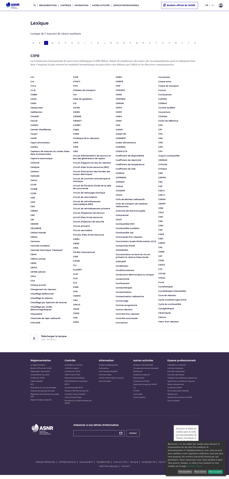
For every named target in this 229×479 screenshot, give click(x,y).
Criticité (162, 166)
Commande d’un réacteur (129, 238)
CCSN (33, 195)
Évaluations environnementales (43, 390)
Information (81, 5)
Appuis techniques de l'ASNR (145, 387)
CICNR (76, 109)
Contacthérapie (124, 289)
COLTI (119, 221)
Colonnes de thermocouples (130, 212)
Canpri (33, 135)
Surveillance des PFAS (74, 390)
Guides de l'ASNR (37, 381)
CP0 (160, 126)
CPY (160, 153)
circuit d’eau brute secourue (88, 218)
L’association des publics (40, 374)
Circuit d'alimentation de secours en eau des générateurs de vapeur (92, 158)
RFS (32, 387)
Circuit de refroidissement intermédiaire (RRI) (87, 204)
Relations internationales (143, 368)
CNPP (119, 113)
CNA (75, 301)
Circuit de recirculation (85, 198)
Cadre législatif (36, 384)
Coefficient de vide (125, 170)
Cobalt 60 (121, 135)
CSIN (160, 209)
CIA (75, 96)
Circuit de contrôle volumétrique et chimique (91, 181)
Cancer (34, 122)
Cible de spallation (82, 100)
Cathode (34, 177)
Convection (122, 324)
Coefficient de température (130, 166)
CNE (75, 319)
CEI (32, 221)
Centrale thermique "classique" (46, 251)
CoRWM (162, 100)
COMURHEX (122, 251)
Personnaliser (185, 471)
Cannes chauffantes (40, 131)
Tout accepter (215, 471)
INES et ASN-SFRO (72, 377)
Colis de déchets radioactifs (130, 201)
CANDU (34, 126)
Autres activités (101, 5)
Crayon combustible (169, 157)
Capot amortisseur (40, 144)
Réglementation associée (40, 403)
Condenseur (122, 267)
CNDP (76, 315)
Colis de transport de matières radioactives (131, 206)
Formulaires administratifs (178, 394)
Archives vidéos (105, 377)
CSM (160, 218)
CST (160, 257)
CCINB (33, 190)
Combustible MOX (125, 225)
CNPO (119, 109)
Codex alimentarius (126, 144)
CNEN (119, 78)
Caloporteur (36, 109)
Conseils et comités (141, 384)
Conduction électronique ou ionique (135, 276)
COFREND (121, 179)
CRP (160, 174)
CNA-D (76, 306)
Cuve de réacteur (167, 297)
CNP (118, 87)
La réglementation (38, 368)
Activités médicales (175, 371)
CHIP (75, 78)
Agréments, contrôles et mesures (181, 384)
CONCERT (121, 263)
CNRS (119, 122)
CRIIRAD (162, 161)
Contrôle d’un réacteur (128, 315)
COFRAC (120, 174)
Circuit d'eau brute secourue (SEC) (91, 168)
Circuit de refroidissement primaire (91, 210)
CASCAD (34, 164)
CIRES (76, 245)
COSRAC (162, 105)
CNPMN (120, 105)
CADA (33, 100)
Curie (161, 284)
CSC (160, 187)
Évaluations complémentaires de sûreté (78, 405)
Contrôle (65, 5)
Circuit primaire (81, 227)
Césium (162, 318)
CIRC (75, 153)
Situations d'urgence (141, 377)
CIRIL (75, 249)
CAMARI (34, 118)
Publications (104, 371)
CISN (75, 258)
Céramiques (164, 314)
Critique (162, 170)
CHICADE (35, 324)
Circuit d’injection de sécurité (88, 223)
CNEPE (119, 83)
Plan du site (119, 465)
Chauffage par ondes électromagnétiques (41, 309)
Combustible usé (124, 234)
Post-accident (138, 381)
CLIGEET (77, 271)
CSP (160, 231)
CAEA (33, 105)
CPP (160, 148)
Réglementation (48, 5)
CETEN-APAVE (37, 273)
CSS (160, 249)
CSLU (161, 214)
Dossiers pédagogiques (108, 368)
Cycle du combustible (169, 305)
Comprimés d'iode (125, 247)
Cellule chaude (38, 234)
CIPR (75, 148)
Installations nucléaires (176, 368)
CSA (160, 183)
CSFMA (162, 201)
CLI (74, 266)
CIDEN (76, 113)
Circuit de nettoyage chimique (89, 194)
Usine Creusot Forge (73, 400)
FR (206, 5)
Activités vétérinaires (175, 377)
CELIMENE (35, 229)
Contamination (124, 293)
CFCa (33, 277)
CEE (32, 216)
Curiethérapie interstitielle (172, 292)
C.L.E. (33, 91)
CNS (118, 126)
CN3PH (77, 297)
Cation (33, 181)
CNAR (76, 310)
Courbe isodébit (166, 109)
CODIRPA (120, 148)
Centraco (35, 243)
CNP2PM (120, 91)
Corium (162, 91)
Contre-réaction (124, 311)
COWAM (162, 118)
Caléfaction (36, 113)
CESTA (33, 269)
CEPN (33, 256)
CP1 (160, 131)
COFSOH (120, 183)
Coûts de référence (168, 122)
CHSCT (76, 83)
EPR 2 (67, 387)
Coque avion (164, 83)
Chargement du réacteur (43, 291)
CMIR (75, 288)
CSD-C (161, 192)
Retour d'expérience (175, 387)
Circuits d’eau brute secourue (88, 236)
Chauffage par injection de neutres (48, 304)
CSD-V (161, 196)
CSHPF (161, 205)
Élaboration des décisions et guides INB (44, 398)
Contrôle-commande (127, 319)
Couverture (164, 113)
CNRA (119, 118)
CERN (33, 264)
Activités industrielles (176, 374)
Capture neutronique (41, 160)
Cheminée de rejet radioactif (45, 319)
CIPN (75, 144)
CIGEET (77, 126)
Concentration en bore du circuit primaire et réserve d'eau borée (133, 257)
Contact (125, 469)
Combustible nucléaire (127, 229)
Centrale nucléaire (40, 247)
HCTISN (136, 394)
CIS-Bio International (84, 253)
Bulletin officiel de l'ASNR (179, 5)
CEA (32, 208)
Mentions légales (108, 469)
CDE (32, 199)
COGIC (119, 196)
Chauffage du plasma (41, 299)
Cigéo (76, 131)
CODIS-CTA (121, 153)
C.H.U (33, 87)
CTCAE (161, 275)
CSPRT (161, 244)
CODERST (121, 139)
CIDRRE (77, 118)
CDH (32, 203)
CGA (32, 282)
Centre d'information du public (111, 381)
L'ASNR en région (72, 371)
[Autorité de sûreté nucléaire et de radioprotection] (12, 5)
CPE (160, 144)
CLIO (75, 275)
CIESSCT (77, 122)
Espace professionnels (126, 5)
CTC (160, 270)
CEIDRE (34, 225)
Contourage (122, 302)
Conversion (164, 78)
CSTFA (161, 266)
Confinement (123, 285)
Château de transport (84, 91)
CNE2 (76, 323)
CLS (75, 284)
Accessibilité (148, 465)
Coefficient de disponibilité (130, 157)
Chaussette (36, 315)
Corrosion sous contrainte (75, 397)
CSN (160, 222)
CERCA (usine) (37, 260)
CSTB (161, 262)
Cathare (34, 173)
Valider (133, 436)
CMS (75, 293)
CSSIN (161, 253)
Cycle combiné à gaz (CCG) (172, 301)
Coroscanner (165, 96)
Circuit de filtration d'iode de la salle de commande (92, 188)
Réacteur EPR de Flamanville (76, 394)
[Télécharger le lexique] (114, 339)
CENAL (34, 238)
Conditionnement (125, 271)
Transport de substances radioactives (182, 381)
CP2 (160, 135)
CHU (75, 87)
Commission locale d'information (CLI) (136, 243)
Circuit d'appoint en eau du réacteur (92, 164)
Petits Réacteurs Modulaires (76, 384)
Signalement (86, 465)
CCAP (33, 186)
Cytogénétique (166, 310)
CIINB (76, 135)
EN (213, 5)
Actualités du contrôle (73, 368)
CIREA (76, 240)
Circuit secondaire (82, 232)
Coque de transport (168, 87)
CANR (33, 139)
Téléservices (172, 397)
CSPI (160, 240)
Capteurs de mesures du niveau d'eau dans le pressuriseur (50, 154)
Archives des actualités (108, 374)
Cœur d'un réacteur (168, 323)
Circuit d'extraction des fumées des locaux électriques (91, 174)
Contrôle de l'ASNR (72, 374)
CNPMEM (120, 100)
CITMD (76, 262)
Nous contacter (105, 384)
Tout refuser (200, 471)
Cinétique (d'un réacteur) (86, 139)
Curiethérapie (165, 288)
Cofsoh (119, 187)
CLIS (75, 280)
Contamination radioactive (130, 298)
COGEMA (120, 192)
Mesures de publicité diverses (42, 394)
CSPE (161, 235)
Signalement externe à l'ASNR (179, 400)
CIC (75, 105)
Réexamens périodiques (75, 381)
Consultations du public (39, 377)
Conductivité (122, 280)
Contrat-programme (126, 306)
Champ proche (38, 286)
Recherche (137, 374)
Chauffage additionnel (42, 295)
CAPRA (34, 148)
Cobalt (119, 131)
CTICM (161, 279)
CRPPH (162, 179)
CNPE (119, 96)
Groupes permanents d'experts (145, 371)
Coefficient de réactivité (128, 161)
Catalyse (34, 168)
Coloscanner (122, 216)
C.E (32, 78)
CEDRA (34, 212)
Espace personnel (45, 465)
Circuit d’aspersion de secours (89, 214)
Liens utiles (137, 397)
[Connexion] (221, 5)
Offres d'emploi (67, 465)
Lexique (134, 465)
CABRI (33, 96)
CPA (160, 139)
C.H (32, 83)
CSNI (160, 227)
